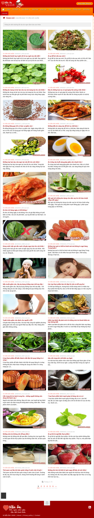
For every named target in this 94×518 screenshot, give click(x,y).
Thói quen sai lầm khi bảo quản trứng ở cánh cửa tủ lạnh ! (22, 470)
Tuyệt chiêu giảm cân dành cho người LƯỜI (17, 320)
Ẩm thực (15, 9)
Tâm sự (51, 9)
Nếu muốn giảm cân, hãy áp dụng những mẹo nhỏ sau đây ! (23, 284)
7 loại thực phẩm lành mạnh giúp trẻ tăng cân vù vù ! (66, 396)
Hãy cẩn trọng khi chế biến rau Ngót (60, 358)
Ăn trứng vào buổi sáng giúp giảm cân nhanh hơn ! (65, 162)
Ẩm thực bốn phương (63, 9)
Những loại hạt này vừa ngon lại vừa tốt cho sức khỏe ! (21, 162)
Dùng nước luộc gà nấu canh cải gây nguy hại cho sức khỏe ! (23, 246)
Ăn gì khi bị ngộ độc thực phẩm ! (59, 434)
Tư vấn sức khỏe (8, 53)
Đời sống (86, 9)
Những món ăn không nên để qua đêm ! (16, 434)
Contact (37, 515)
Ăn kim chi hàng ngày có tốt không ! (15, 210)
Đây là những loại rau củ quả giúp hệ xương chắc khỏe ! (67, 90)
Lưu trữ (4, 13)
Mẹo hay (35, 9)
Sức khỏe (25, 9)
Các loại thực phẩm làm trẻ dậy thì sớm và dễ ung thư (66, 284)
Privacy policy (28, 515)
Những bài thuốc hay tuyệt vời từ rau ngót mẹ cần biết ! (21, 56)
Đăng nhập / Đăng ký (84, 3)
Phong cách (77, 9)
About (19, 515)
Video (8, 9)
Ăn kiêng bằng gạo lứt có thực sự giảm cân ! (18, 126)
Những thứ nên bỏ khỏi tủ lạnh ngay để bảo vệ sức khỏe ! (67, 470)
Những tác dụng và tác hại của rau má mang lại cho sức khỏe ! (24, 90)
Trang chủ (8, 18)
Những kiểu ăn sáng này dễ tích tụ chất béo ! (63, 126)
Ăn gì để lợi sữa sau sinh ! (57, 56)
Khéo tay (43, 9)
